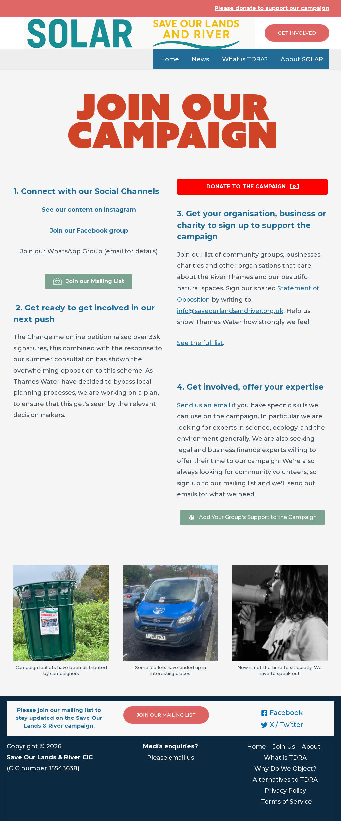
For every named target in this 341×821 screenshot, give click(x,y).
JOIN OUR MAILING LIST (167, 713)
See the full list (200, 341)
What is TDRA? (246, 59)
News (202, 59)
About (311, 744)
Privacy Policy (285, 789)
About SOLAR (302, 59)
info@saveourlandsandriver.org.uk (231, 310)
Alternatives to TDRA (285, 778)
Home (172, 59)
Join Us (283, 744)
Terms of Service (287, 800)
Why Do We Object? (285, 766)
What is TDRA (285, 755)
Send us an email (203, 403)
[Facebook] (282, 711)
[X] (282, 723)
